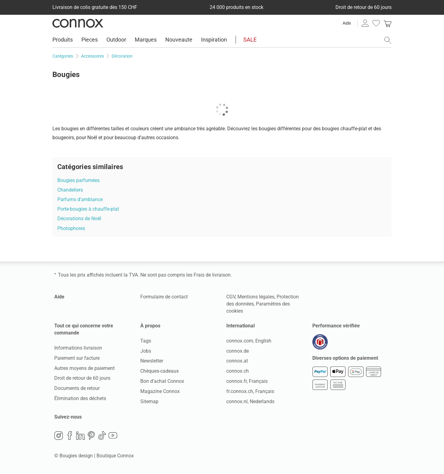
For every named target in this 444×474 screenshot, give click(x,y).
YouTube (113, 435)
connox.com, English (248, 341)
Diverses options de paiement (345, 358)
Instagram (58, 435)
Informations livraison (78, 348)
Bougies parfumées (78, 180)
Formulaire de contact (164, 297)
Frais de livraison (212, 275)
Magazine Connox (160, 391)
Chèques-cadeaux (159, 371)
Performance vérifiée (336, 326)
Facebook (69, 435)
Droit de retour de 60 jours (82, 378)
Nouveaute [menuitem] (178, 39)
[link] (388, 23)
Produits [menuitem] (62, 39)
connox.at (237, 361)
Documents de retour (77, 388)
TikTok (102, 435)
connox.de (237, 351)
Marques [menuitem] (146, 39)
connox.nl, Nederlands (250, 401)
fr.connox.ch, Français (250, 391)
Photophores (71, 228)
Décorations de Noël (79, 218)
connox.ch (237, 371)
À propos (150, 326)
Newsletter (151, 361)
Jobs (145, 351)
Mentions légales (255, 297)
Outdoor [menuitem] (116, 39)
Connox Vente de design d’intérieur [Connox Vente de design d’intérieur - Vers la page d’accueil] (77, 23)
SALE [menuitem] (250, 39)
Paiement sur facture (77, 358)
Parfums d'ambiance (80, 199)
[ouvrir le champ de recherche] (388, 40)
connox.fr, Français (247, 381)
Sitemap (149, 401)
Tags (145, 341)
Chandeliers (70, 190)
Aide (347, 23)
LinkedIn (80, 435)
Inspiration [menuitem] (214, 39)
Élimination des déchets (80, 398)
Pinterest (91, 435)
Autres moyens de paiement (84, 368)
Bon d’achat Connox (162, 381)
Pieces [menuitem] (89, 39)
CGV (230, 297)
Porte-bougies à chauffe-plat (88, 209)
